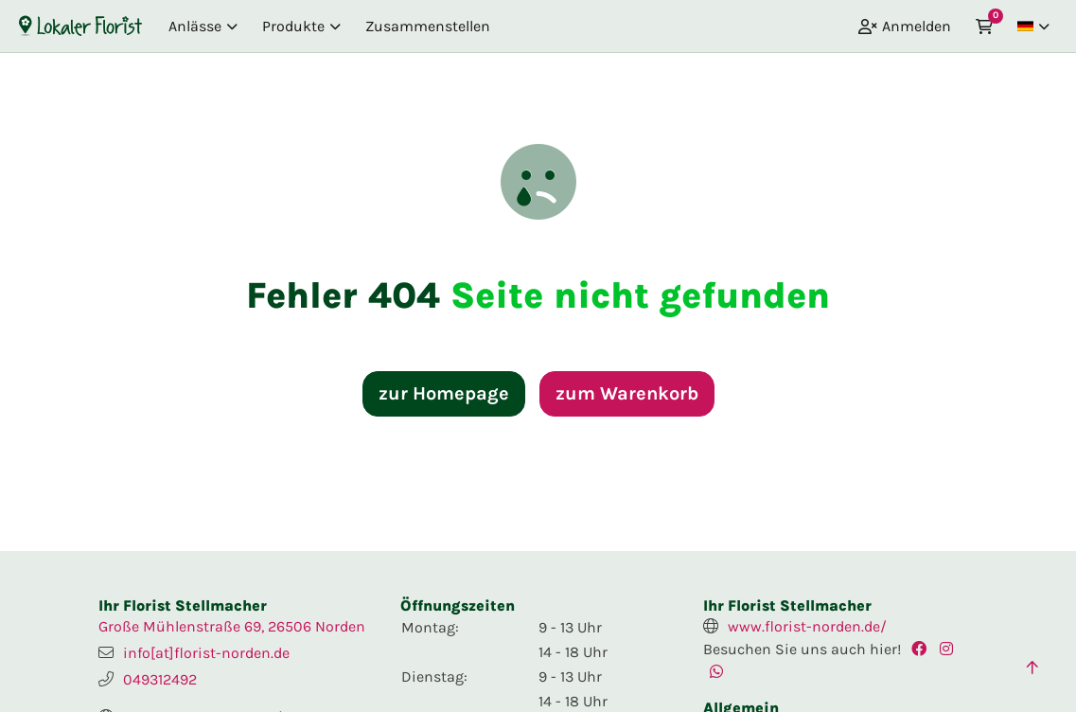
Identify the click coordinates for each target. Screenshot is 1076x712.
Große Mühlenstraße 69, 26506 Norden (231, 626)
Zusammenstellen (427, 26)
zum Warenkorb (627, 393)
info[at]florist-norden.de (206, 653)
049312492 (160, 679)
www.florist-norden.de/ (807, 626)
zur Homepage (444, 393)
